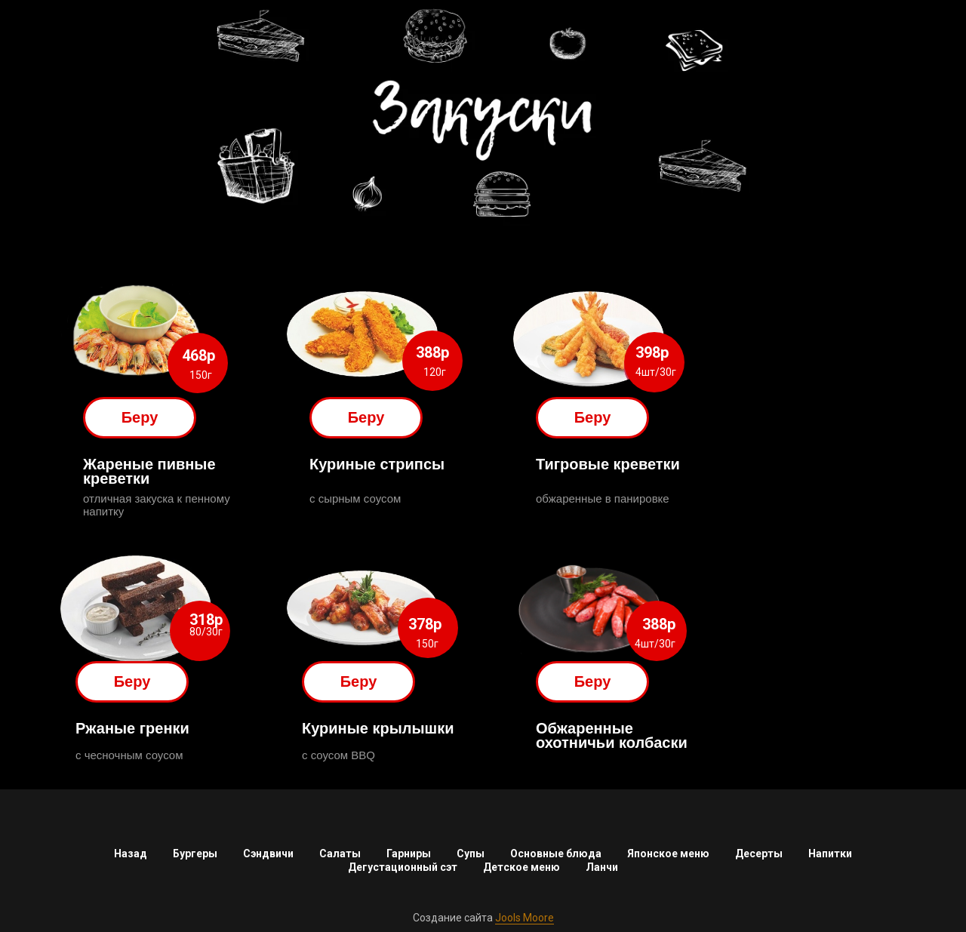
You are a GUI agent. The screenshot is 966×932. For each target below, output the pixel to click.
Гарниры (408, 853)
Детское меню (521, 867)
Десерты (759, 853)
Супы (471, 853)
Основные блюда (555, 853)
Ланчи (602, 867)
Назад (130, 853)
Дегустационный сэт (402, 867)
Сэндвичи (268, 853)
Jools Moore (524, 918)
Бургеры (195, 853)
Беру (140, 417)
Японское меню (668, 853)
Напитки (830, 853)
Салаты (340, 853)
